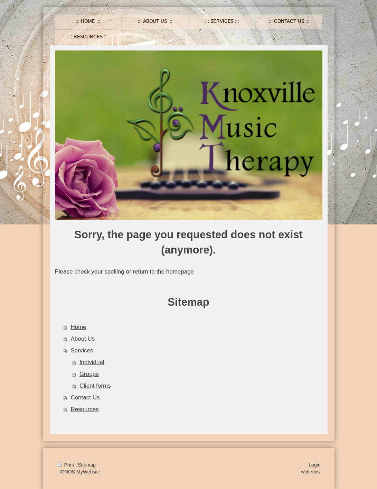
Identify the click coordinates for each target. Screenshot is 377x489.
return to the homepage (163, 271)
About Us (82, 338)
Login (314, 465)
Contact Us (85, 397)
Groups (89, 374)
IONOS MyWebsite (79, 471)
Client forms (95, 385)
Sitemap (87, 465)
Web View (310, 471)
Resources (84, 409)
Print (66, 465)
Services (81, 350)
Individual (91, 362)
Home (78, 327)
